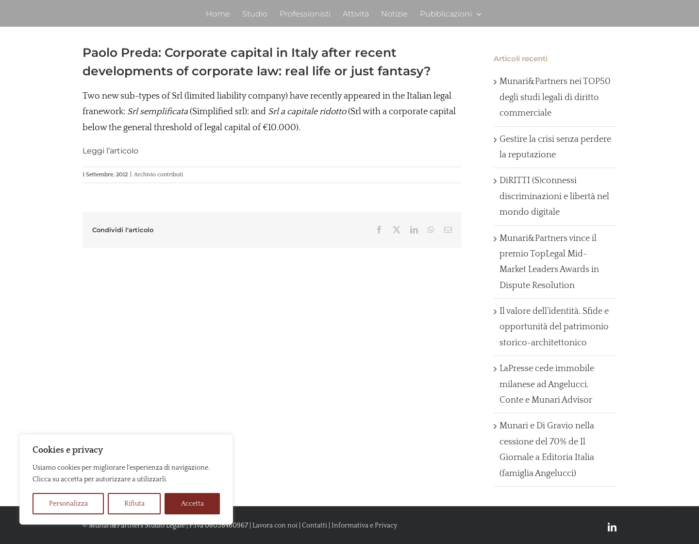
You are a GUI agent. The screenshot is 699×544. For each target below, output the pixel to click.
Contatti (314, 525)
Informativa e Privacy (364, 525)
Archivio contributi (158, 174)
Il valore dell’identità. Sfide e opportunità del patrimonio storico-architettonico (554, 327)
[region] (126, 479)
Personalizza (68, 504)
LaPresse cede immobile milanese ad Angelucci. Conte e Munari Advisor (546, 384)
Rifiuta (134, 504)
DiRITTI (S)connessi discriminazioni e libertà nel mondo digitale (554, 196)
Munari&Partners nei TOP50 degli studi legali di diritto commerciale (555, 97)
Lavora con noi (275, 525)
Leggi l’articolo (110, 150)
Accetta (192, 504)
